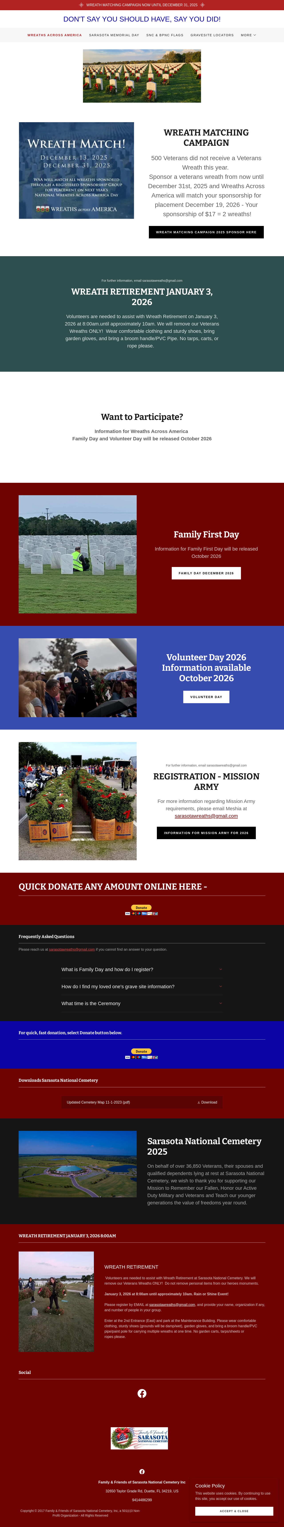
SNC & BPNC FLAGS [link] (164, 35)
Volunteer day (206, 697)
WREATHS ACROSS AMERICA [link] (55, 35)
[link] (141, 1102)
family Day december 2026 (206, 573)
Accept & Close (234, 1511)
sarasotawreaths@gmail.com (206, 816)
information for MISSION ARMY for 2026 (206, 833)
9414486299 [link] (142, 1500)
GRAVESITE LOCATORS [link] (212, 35)
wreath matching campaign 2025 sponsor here (206, 232)
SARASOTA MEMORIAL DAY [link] (114, 35)
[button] (248, 35)
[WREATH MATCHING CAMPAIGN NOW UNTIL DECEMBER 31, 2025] (142, 5)
